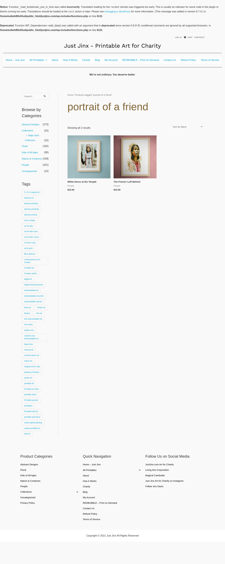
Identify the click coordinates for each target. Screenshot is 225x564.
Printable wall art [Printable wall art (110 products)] (31, 431)
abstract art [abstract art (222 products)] (29, 199)
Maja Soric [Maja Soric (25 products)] (29, 359)
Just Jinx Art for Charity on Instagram (165, 502)
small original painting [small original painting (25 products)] (34, 442)
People (26, 165)
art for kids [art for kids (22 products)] (29, 229)
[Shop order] (186, 126)
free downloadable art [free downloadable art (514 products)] (34, 333)
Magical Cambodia (155, 496)
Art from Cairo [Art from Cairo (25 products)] (30, 247)
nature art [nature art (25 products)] (28, 377)
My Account (111, 60)
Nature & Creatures (32, 159)
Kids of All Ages (30, 153)
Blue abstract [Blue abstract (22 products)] (30, 259)
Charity (86, 60)
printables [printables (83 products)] (28, 425)
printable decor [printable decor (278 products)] (31, 413)
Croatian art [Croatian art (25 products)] (29, 273)
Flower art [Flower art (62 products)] (28, 321)
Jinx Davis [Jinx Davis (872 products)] (28, 339)
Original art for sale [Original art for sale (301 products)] (32, 383)
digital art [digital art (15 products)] (28, 285)
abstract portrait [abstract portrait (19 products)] (31, 217)
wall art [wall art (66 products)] (27, 454)
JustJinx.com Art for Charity (160, 485)
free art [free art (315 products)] (40, 327)
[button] (38, 60)
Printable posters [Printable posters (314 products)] (31, 419)
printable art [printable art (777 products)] (29, 401)
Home (71, 95)
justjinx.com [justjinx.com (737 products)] (29, 344)
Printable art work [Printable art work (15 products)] (32, 407)
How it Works (70, 60)
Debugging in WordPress (118, 11)
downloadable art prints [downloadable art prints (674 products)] (34, 303)
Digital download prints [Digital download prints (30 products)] (34, 291)
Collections (28, 130)
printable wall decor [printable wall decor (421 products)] (33, 436)
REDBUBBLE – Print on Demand (140, 60)
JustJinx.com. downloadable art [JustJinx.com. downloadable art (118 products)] (32, 352)
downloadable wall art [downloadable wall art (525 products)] (34, 309)
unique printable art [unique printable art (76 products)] (33, 448)
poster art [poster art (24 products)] (28, 395)
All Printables (38, 60)
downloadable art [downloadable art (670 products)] (32, 297)
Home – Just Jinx (15, 60)
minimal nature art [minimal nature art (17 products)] (32, 371)
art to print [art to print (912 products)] (28, 253)
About (55, 60)
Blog (97, 60)
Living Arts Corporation (158, 490)
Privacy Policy (28, 524)
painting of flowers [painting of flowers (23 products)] (32, 389)
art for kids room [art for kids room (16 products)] (31, 235)
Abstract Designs (31, 124)
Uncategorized (30, 172)
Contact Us (170, 60)
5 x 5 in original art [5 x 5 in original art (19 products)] (32, 193)
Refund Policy (188, 60)
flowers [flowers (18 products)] (27, 327)
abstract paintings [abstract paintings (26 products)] (32, 211)
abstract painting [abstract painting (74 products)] (31, 205)
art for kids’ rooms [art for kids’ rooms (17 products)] (32, 241)
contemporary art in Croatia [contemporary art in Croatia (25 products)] (33, 266)
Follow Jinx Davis (155, 507)
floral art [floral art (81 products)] (28, 315)
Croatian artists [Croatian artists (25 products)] (31, 279)
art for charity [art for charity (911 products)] (30, 223)
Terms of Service (210, 60)
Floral (25, 147)
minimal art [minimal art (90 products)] (29, 365)
